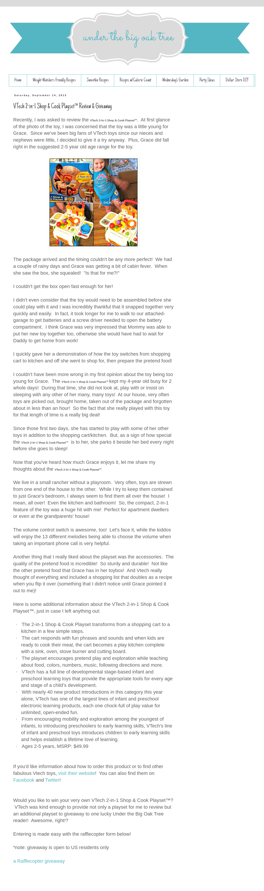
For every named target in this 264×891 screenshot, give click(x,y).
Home (18, 80)
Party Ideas (207, 80)
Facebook (24, 780)
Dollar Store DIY (237, 80)
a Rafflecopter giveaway (39, 861)
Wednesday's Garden (175, 80)
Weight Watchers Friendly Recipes (54, 80)
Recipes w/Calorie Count (135, 80)
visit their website (76, 773)
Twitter (52, 780)
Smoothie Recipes (98, 80)
